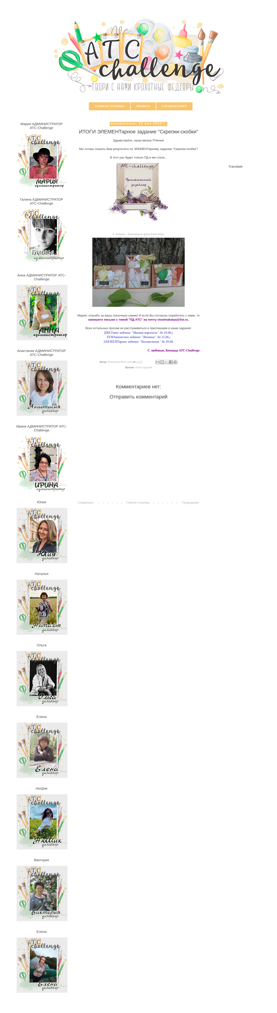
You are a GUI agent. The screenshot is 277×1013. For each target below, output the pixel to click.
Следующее (85, 502)
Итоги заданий (143, 367)
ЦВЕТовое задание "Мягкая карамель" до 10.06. (138, 332)
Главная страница (109, 106)
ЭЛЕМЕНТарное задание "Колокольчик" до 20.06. (138, 341)
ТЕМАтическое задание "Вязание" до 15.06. (137, 337)
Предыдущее (190, 502)
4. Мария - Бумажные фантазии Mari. (138, 234)
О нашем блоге (174, 106)
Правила (143, 106)
